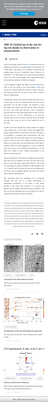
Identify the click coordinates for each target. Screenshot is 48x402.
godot (39, 379)
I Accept (24, 13)
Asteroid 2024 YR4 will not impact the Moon (18, 279)
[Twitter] (32, 234)
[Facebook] (37, 234)
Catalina (38, 87)
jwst (31, 275)
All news (43, 35)
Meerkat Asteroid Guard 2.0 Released (16, 382)
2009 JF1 (25, 64)
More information (35, 9)
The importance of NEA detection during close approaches (23, 331)
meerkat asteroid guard (27, 379)
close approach (11, 327)
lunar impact (20, 275)
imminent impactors (11, 379)
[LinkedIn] (42, 234)
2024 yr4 (8, 275)
